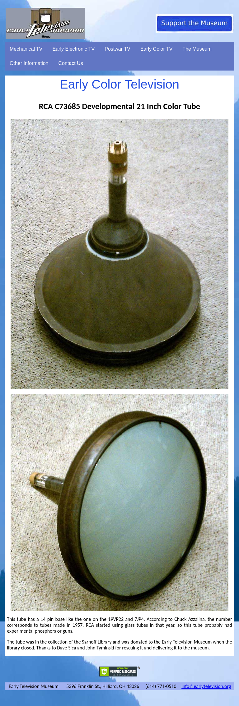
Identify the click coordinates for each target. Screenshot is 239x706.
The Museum (196, 49)
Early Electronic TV (74, 49)
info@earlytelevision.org (206, 686)
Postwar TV (117, 49)
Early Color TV (156, 49)
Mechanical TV (26, 49)
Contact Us (71, 63)
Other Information (29, 63)
